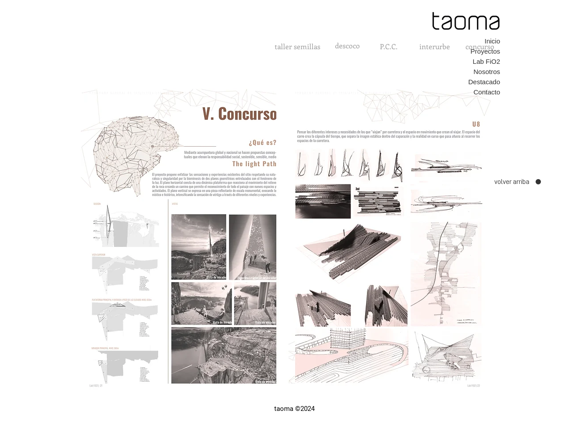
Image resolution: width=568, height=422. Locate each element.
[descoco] (347, 46)
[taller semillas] (297, 46)
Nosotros (486, 71)
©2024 (305, 409)
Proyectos (485, 51)
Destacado (484, 82)
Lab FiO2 (486, 61)
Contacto (486, 92)
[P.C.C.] (388, 46)
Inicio (492, 41)
